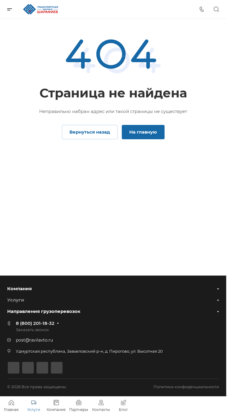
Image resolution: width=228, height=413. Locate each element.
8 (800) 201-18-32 (35, 323)
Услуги (15, 299)
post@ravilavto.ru (34, 340)
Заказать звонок (32, 329)
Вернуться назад (89, 132)
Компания (19, 287)
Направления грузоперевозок (43, 311)
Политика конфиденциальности (186, 386)
